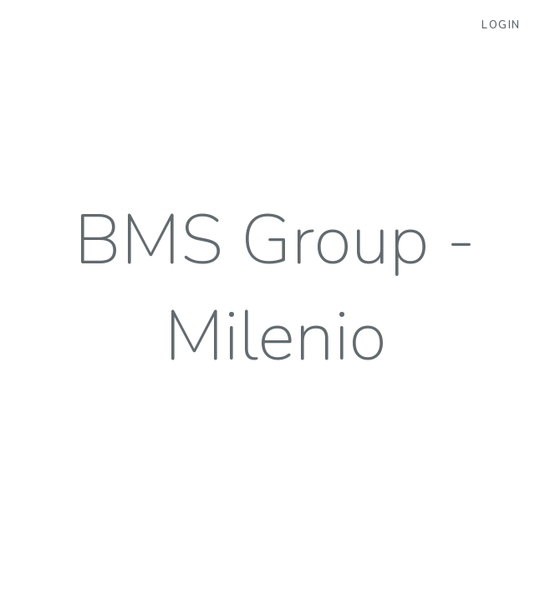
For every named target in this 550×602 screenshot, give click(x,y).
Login (501, 25)
